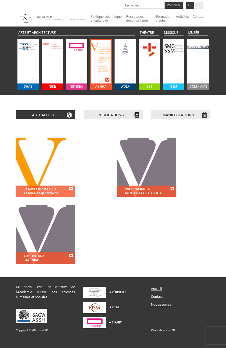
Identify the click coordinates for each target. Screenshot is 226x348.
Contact (199, 17)
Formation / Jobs (163, 19)
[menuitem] (190, 5)
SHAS (28, 87)
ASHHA (101, 87)
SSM (173, 87)
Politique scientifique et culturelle (106, 19)
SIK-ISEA (76, 87)
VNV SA (171, 330)
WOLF (125, 87)
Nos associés (161, 305)
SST (149, 87)
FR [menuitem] (189, 5)
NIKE (52, 87)
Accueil (156, 289)
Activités (182, 17)
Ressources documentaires (137, 19)
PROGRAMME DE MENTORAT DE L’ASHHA (143, 191)
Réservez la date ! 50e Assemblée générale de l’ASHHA (41, 193)
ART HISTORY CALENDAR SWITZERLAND (35, 260)
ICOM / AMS (198, 87)
